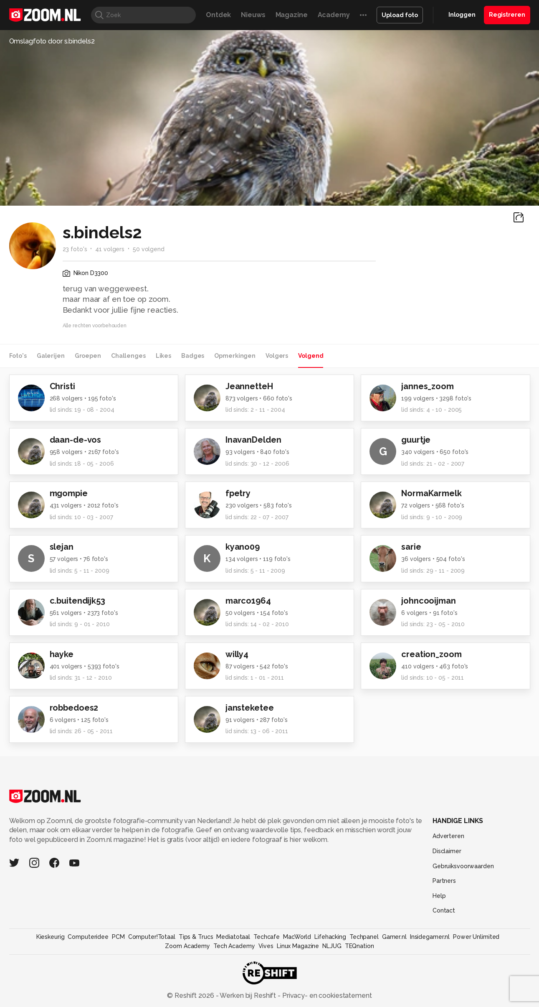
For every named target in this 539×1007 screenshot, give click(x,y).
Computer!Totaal (151, 936)
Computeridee (88, 936)
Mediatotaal (233, 936)
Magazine (292, 15)
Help (439, 895)
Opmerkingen (235, 355)
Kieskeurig (50, 936)
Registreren (507, 14)
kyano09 (242, 547)
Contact (444, 910)
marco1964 (248, 601)
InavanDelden (253, 440)
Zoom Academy (187, 946)
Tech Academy (234, 946)
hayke (61, 654)
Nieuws (253, 15)
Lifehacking (330, 936)
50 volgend (148, 249)
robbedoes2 (74, 708)
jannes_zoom (427, 386)
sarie (411, 547)
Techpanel (364, 936)
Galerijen (51, 355)
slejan (61, 547)
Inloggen (462, 14)
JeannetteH (249, 386)
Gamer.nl (394, 936)
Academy (334, 15)
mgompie (69, 493)
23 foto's (75, 249)
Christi (62, 386)
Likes (163, 355)
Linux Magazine (298, 946)
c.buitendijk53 (77, 601)
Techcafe (266, 936)
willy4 (236, 654)
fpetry (238, 493)
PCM (118, 936)
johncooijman (428, 601)
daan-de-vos (75, 440)
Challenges (128, 355)
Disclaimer (447, 851)
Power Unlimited (476, 936)
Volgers (277, 355)
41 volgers (109, 249)
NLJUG (331, 946)
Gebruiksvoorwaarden (463, 866)
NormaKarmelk (431, 493)
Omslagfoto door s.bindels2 (52, 41)
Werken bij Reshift (248, 995)
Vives (265, 946)
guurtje (415, 440)
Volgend (310, 355)
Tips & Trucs (196, 936)
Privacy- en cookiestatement (326, 995)
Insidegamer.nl (430, 936)
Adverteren (448, 836)
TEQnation (359, 946)
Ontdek (218, 15)
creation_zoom (431, 654)
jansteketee (249, 708)
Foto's (18, 355)
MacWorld (297, 936)
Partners (444, 880)
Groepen (88, 355)
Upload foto (400, 15)
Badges (192, 355)
